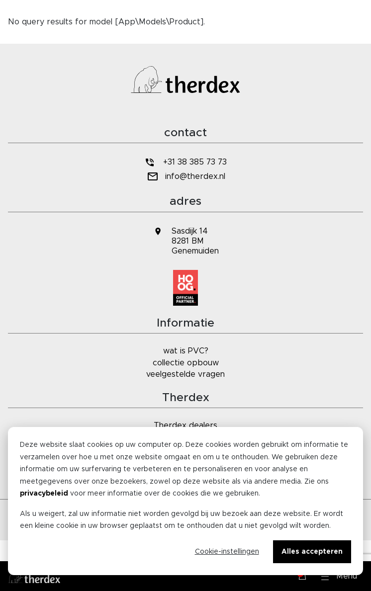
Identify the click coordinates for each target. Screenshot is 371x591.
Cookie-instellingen (227, 551)
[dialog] (185, 501)
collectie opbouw (186, 363)
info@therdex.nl (185, 176)
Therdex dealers (185, 425)
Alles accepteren (312, 551)
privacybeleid (44, 493)
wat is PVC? (185, 351)
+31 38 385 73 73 (185, 162)
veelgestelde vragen (185, 374)
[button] (339, 576)
